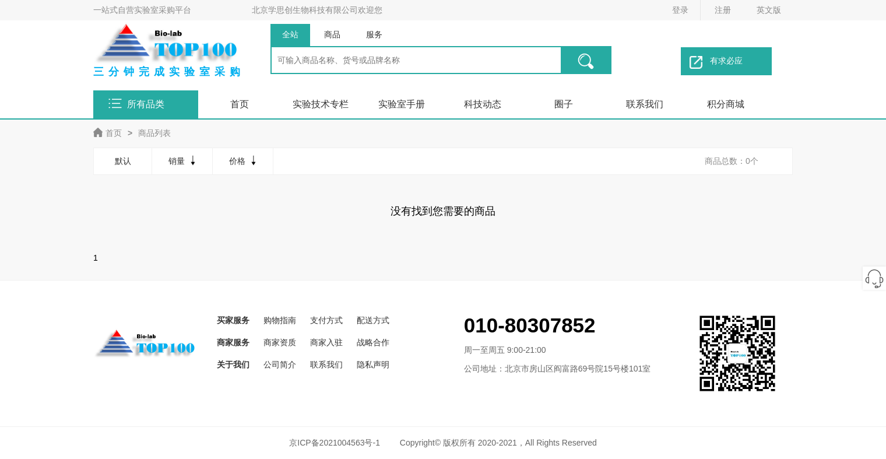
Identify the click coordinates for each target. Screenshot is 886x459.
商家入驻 (326, 342)
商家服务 (233, 342)
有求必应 (716, 62)
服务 (374, 34)
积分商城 (725, 104)
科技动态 (482, 104)
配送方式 (373, 320)
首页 (239, 104)
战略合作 (373, 342)
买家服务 (233, 320)
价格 (244, 160)
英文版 (769, 10)
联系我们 (644, 104)
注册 (723, 10)
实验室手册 (401, 104)
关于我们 (233, 364)
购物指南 (279, 320)
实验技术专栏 (321, 104)
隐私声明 (373, 364)
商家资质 (279, 342)
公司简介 (279, 364)
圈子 (563, 104)
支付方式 (326, 320)
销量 (183, 160)
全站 (290, 34)
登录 (680, 10)
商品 (332, 34)
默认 (123, 161)
